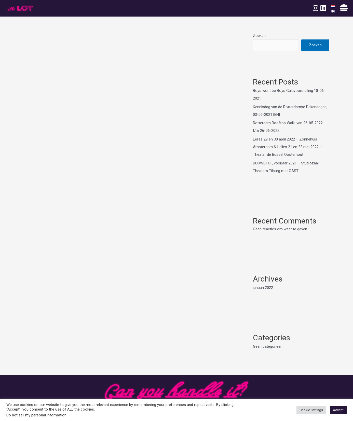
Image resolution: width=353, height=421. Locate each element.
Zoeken (259, 35)
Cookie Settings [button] (311, 410)
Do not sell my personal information (36, 415)
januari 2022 (263, 287)
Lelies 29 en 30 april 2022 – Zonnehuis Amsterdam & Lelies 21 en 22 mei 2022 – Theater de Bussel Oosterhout (287, 147)
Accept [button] (338, 410)
